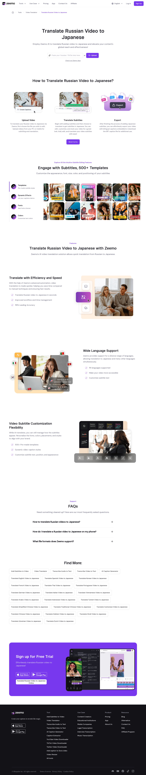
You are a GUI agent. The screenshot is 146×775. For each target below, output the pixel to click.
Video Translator (31, 12)
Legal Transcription (84, 728)
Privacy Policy (57, 771)
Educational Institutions (86, 720)
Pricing (45, 3)
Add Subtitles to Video (55, 717)
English (117, 3)
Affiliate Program (128, 732)
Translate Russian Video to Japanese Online (31, 682)
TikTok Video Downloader (57, 743)
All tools (50, 758)
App (53, 3)
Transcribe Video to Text (56, 728)
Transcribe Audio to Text (56, 724)
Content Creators (84, 717)
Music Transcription (85, 735)
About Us (108, 724)
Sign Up (139, 3)
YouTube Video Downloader (57, 739)
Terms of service (45, 771)
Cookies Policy (68, 771)
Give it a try (73, 142)
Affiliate (74, 3)
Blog (123, 717)
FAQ (123, 728)
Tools (22, 3)
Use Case (35, 3)
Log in (128, 3)
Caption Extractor (54, 735)
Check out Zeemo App (73, 61)
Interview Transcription (86, 732)
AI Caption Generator (55, 732)
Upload (92, 55)
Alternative (125, 720)
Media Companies (84, 724)
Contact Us (62, 3)
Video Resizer (52, 754)
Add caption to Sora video (57, 751)
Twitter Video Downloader (57, 747)
